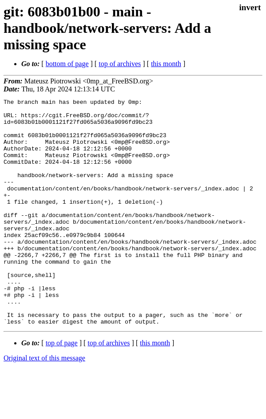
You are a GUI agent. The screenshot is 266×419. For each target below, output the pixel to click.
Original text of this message (44, 403)
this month (166, 63)
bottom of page (67, 63)
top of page (62, 388)
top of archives (120, 63)
